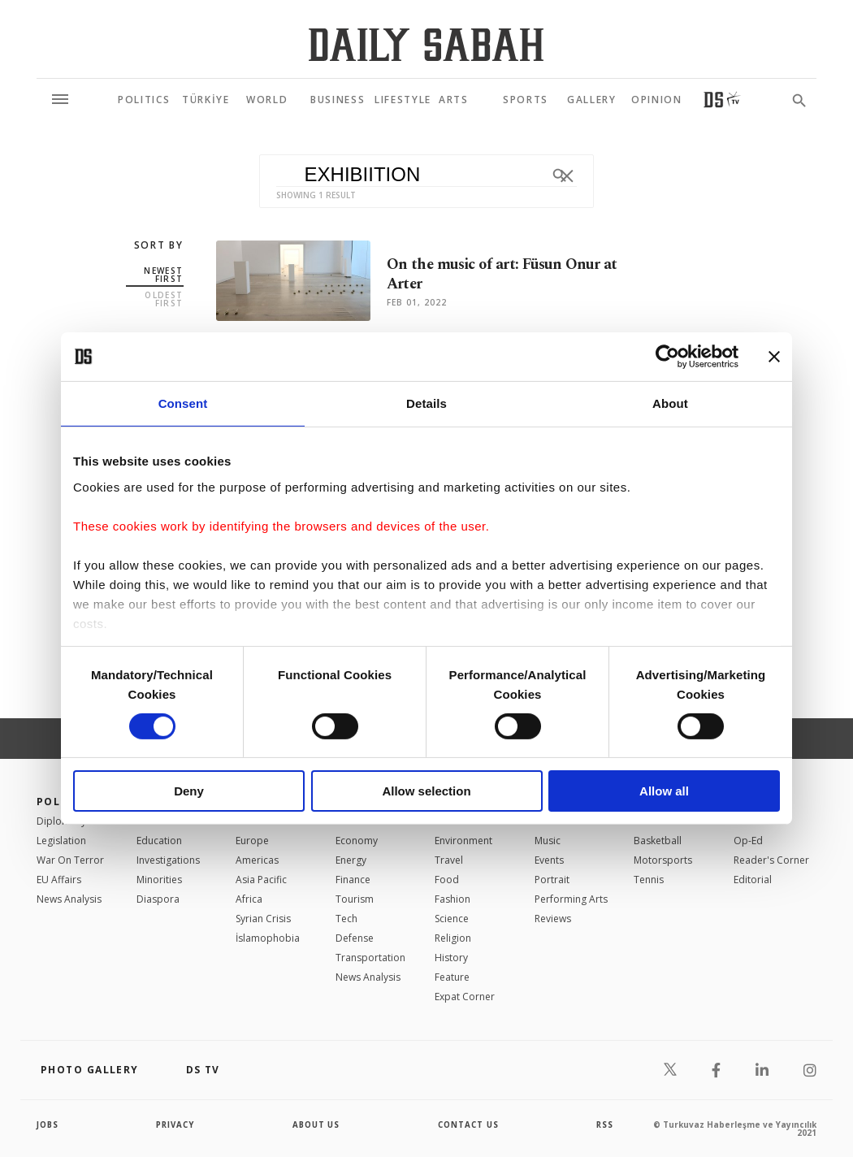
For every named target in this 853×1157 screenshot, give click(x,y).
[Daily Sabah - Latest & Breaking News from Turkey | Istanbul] (426, 44)
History (451, 957)
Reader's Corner (771, 860)
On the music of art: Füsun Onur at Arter (506, 275)
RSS (604, 1124)
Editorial (753, 879)
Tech (346, 918)
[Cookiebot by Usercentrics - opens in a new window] (667, 356)
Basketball (658, 840)
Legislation (61, 840)
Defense (355, 938)
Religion (453, 938)
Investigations (168, 860)
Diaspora (158, 899)
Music (548, 840)
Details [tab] (426, 403)
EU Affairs (59, 879)
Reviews (553, 918)
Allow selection (426, 791)
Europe (252, 840)
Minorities (159, 879)
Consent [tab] (183, 403)
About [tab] (670, 403)
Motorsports (663, 860)
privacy (176, 1124)
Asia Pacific (261, 879)
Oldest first (164, 299)
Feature (452, 977)
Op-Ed (748, 840)
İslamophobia (268, 938)
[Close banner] (774, 356)
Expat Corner (465, 996)
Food (447, 879)
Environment (463, 840)
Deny (189, 791)
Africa (249, 899)
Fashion (452, 899)
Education (159, 840)
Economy (357, 840)
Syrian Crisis (263, 918)
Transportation (370, 957)
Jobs (48, 1124)
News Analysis (69, 899)
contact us (469, 1124)
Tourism (355, 899)
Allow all (664, 791)
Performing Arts (571, 899)
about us (316, 1124)
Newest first (163, 274)
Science (452, 918)
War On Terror (70, 860)
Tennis (649, 879)
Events (549, 860)
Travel (449, 860)
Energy (351, 860)
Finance (353, 879)
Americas (257, 860)
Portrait (552, 879)
